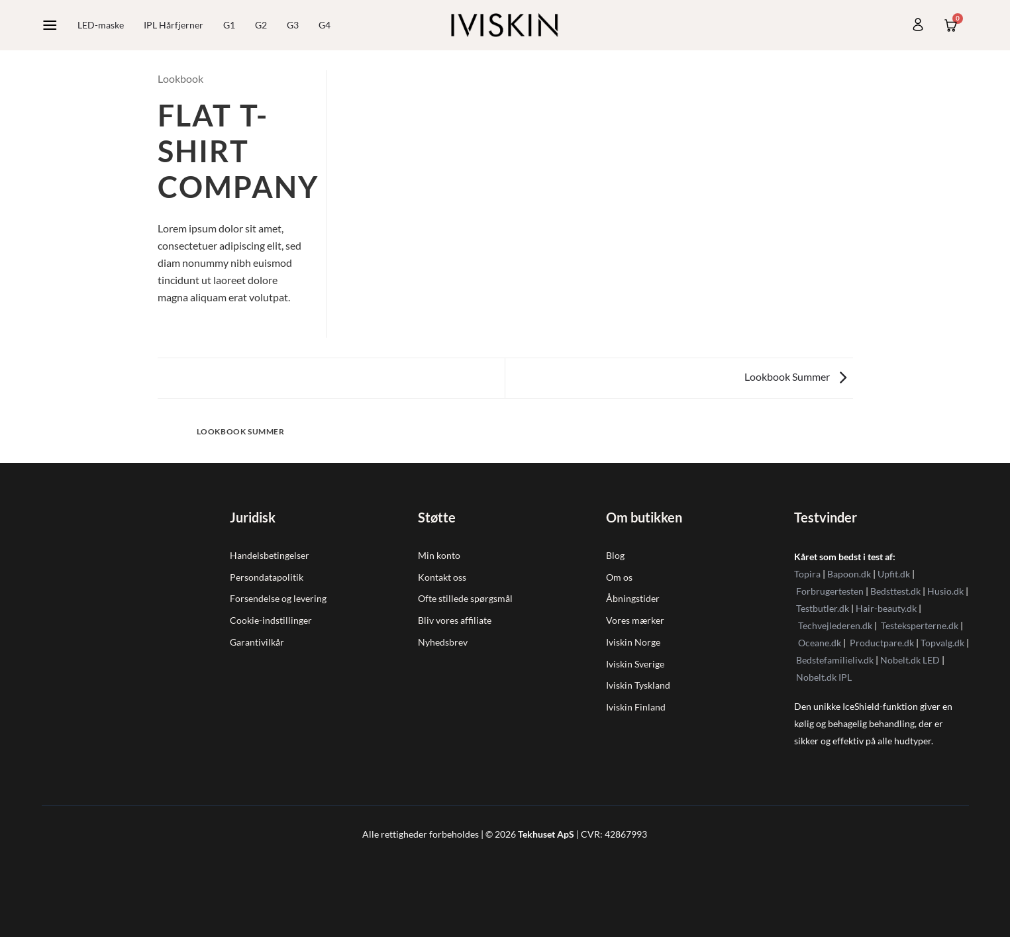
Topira (807, 573)
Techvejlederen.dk (835, 625)
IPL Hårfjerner (173, 24)
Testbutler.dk (822, 608)
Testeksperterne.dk (919, 625)
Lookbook (180, 78)
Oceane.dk (819, 642)
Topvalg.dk (942, 642)
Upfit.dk (894, 573)
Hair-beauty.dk (886, 608)
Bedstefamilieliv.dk (835, 660)
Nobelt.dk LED (910, 660)
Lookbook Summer (795, 376)
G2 (261, 24)
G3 (293, 24)
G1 (229, 24)
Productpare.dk (882, 642)
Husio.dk (945, 591)
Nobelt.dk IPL (824, 677)
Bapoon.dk (849, 573)
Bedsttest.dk (895, 591)
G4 (324, 24)
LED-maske (100, 24)
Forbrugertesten (830, 591)
